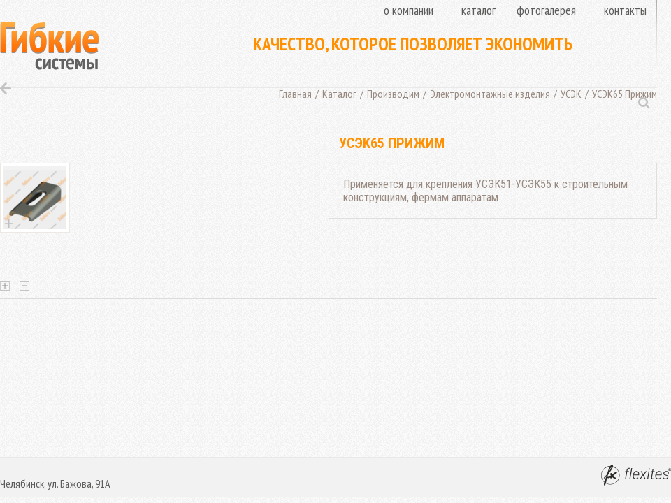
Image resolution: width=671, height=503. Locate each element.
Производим (393, 94)
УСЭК (571, 94)
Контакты (625, 10)
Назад (5, 88)
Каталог (478, 10)
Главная (295, 94)
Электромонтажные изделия (490, 94)
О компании (408, 10)
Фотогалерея (546, 10)
